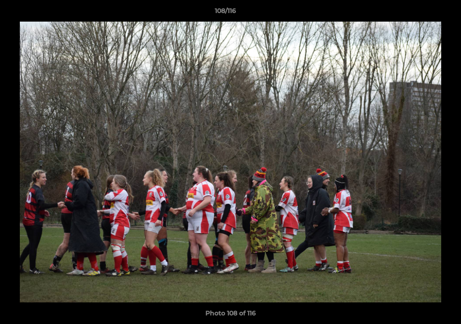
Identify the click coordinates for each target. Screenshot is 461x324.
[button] (423, 13)
